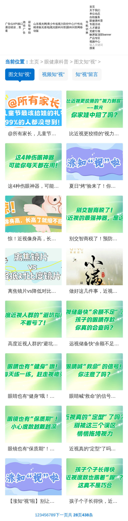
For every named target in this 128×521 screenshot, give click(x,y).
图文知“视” (85, 61)
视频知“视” (53, 74)
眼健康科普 (56, 61)
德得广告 (24, 27)
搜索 (92, 48)
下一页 (62, 515)
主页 (34, 61)
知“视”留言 (87, 74)
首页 (92, 6)
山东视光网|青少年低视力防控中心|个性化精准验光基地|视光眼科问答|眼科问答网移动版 (58, 27)
